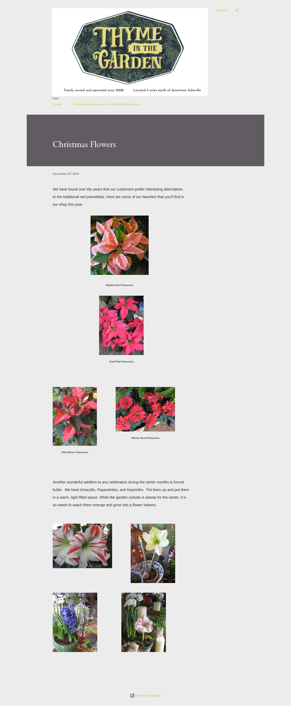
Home (55, 104)
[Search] (221, 10)
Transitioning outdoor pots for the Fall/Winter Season (104, 104)
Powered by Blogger (145, 695)
